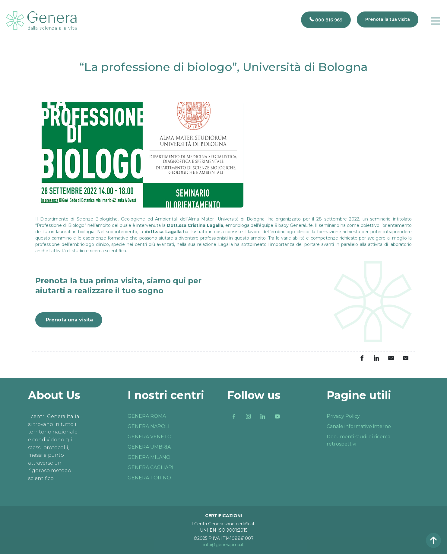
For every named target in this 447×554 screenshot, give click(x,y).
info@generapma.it (223, 544)
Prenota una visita (69, 320)
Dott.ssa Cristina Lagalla (195, 225)
